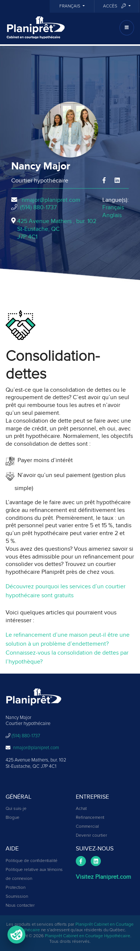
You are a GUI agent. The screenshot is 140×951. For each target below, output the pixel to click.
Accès (115, 6)
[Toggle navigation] (126, 27)
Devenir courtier (91, 835)
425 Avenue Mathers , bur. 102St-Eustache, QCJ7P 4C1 (56, 229)
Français (70, 6)
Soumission (17, 896)
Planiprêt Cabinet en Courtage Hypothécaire (87, 936)
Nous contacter (20, 905)
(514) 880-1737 (38, 207)
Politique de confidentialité (31, 861)
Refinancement (90, 817)
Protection (15, 887)
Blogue (12, 817)
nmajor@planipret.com (51, 200)
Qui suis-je (16, 809)
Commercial (87, 826)
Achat (81, 809)
